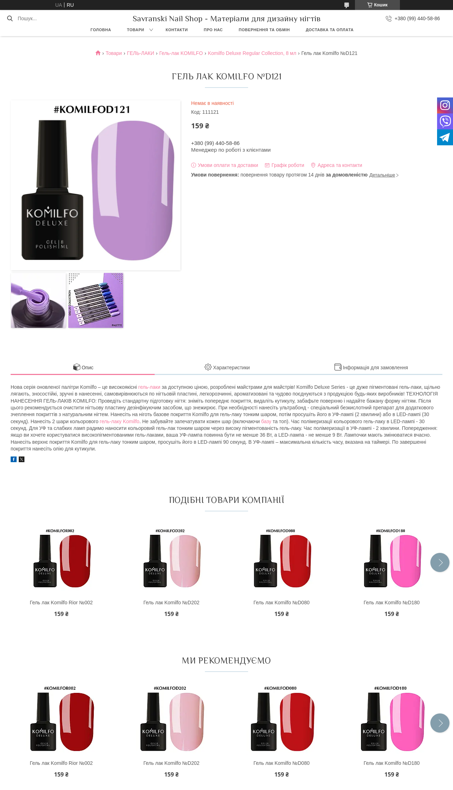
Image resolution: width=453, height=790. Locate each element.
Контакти (177, 30)
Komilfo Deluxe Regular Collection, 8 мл (252, 53)
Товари (135, 30)
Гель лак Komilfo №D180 (392, 602)
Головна (101, 30)
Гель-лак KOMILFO (181, 53)
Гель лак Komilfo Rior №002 (61, 602)
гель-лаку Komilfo (119, 421)
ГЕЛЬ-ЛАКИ (140, 53)
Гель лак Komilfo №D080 (281, 602)
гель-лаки (149, 387)
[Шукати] (10, 18)
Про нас (213, 30)
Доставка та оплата (330, 30)
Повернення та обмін (264, 30)
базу (266, 421)
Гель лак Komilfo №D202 (171, 602)
